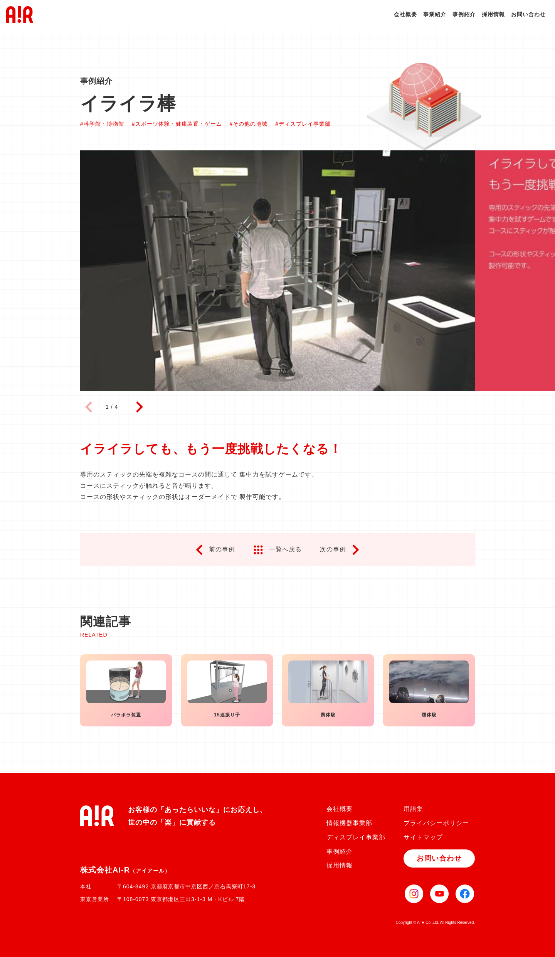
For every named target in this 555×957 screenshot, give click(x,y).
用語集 (413, 808)
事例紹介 (464, 14)
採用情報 (493, 14)
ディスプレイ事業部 (355, 837)
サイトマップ (423, 837)
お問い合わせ (528, 14)
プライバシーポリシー (436, 823)
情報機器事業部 (349, 823)
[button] (139, 407)
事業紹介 (434, 14)
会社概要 (405, 14)
